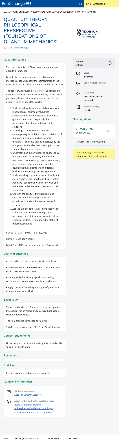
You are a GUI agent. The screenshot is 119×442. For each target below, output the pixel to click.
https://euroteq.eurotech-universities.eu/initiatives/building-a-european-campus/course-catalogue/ (34, 408)
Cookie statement (73, 438)
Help (80, 3)
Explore (7, 12)
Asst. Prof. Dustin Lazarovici (28, 394)
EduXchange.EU (16, 3)
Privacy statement (53, 438)
